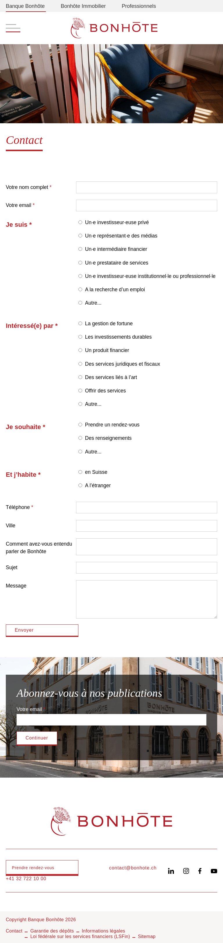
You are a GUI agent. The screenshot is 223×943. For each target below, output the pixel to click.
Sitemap (147, 936)
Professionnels (139, 6)
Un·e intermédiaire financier (116, 249)
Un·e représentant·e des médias (121, 236)
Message (16, 586)
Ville (10, 525)
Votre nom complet (27, 187)
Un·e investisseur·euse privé (117, 222)
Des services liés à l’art (111, 377)
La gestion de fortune (109, 323)
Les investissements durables (118, 337)
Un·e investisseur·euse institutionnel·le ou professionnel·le (150, 276)
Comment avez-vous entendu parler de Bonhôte (39, 547)
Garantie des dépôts (52, 930)
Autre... (93, 303)
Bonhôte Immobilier (83, 6)
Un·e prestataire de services (116, 263)
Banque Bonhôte (25, 6)
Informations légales (103, 930)
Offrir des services (105, 391)
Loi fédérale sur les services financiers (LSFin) (80, 936)
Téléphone (18, 507)
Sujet (11, 567)
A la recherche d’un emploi (115, 289)
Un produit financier (107, 350)
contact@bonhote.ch (133, 867)
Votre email (18, 205)
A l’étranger (98, 485)
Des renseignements (108, 438)
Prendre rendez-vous (33, 867)
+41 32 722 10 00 (26, 878)
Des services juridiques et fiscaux (122, 364)
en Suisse (96, 472)
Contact (14, 930)
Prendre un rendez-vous (112, 425)
